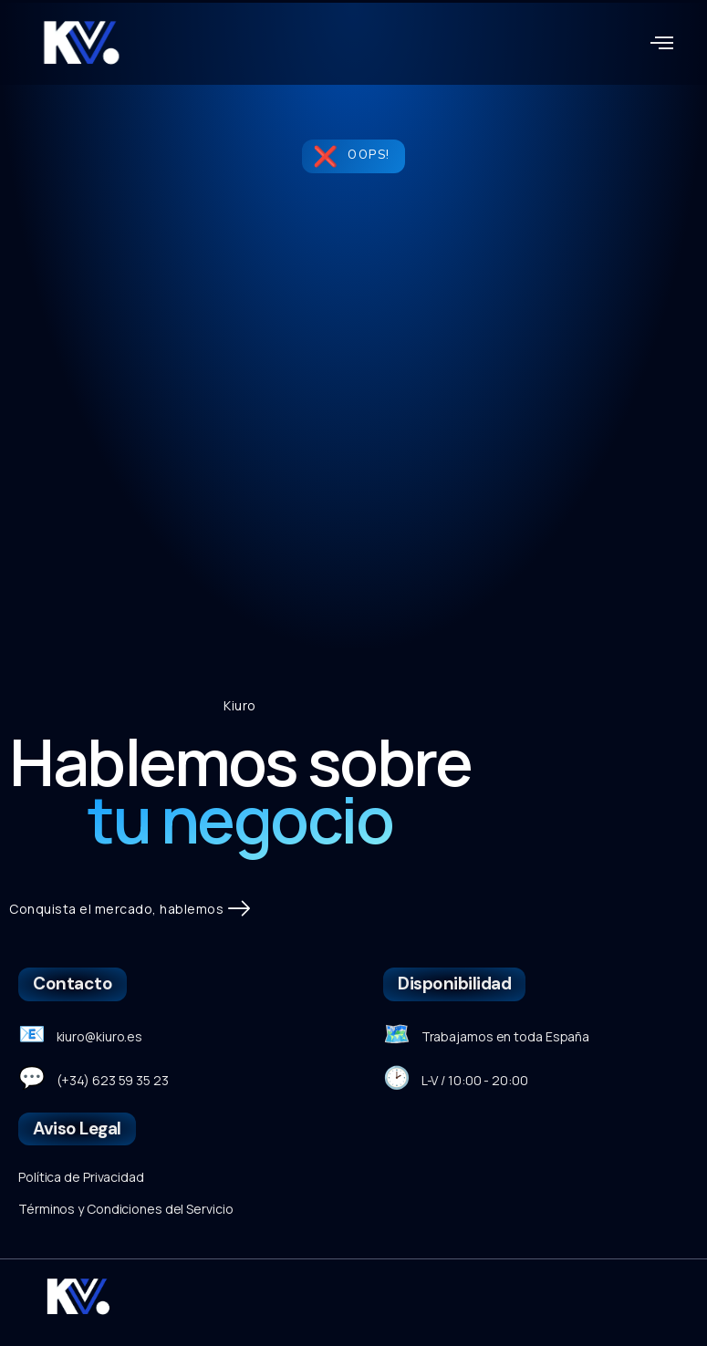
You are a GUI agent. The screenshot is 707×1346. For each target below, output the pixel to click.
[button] (662, 43)
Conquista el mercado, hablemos (130, 909)
